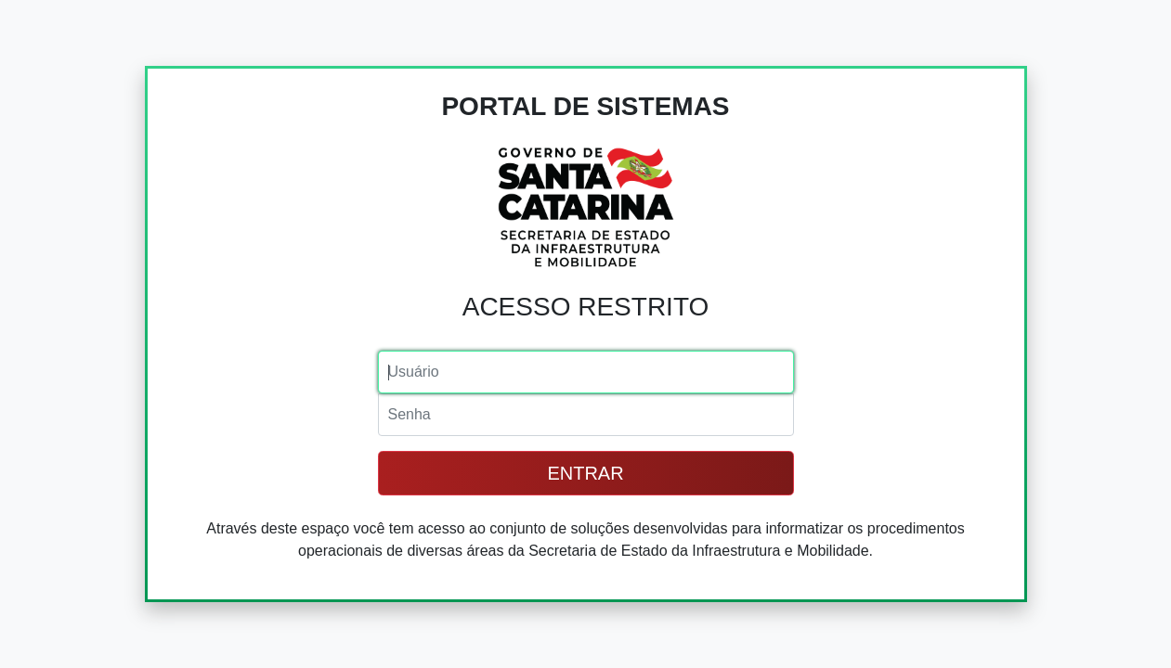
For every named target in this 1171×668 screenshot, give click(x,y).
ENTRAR (585, 473)
